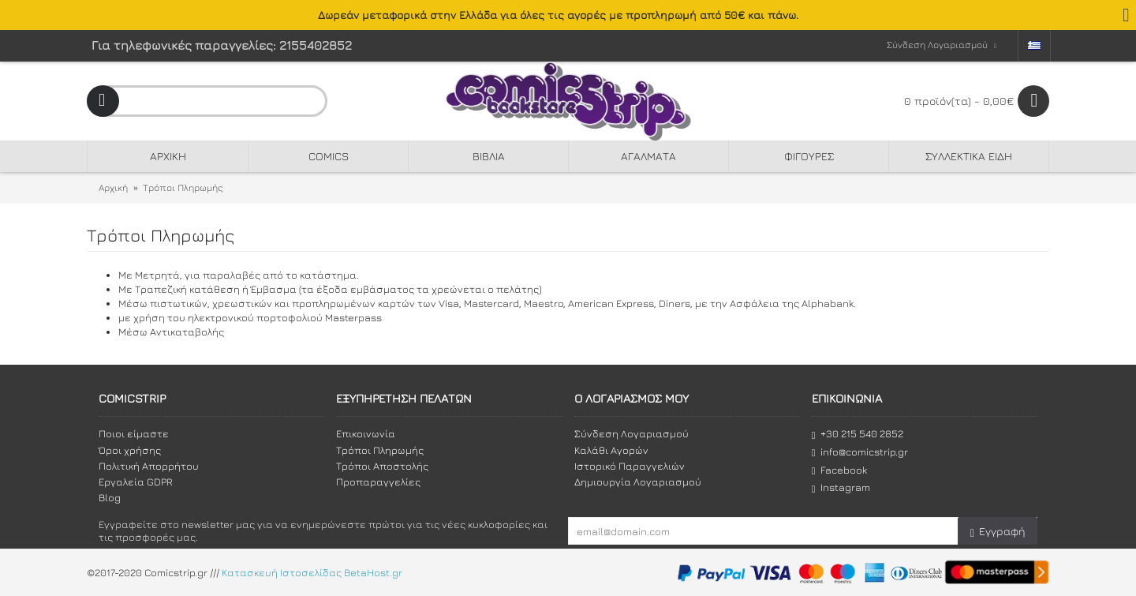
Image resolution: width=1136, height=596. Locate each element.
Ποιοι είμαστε (134, 433)
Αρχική (113, 187)
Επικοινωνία (365, 433)
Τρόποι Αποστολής (382, 465)
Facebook (839, 470)
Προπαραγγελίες (378, 481)
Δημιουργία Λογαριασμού (637, 481)
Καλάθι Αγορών (611, 450)
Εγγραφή (998, 531)
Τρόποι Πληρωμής (183, 187)
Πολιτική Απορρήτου (149, 465)
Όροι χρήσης (130, 450)
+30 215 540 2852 (857, 433)
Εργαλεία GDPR (136, 481)
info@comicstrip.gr (860, 452)
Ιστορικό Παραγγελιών (629, 465)
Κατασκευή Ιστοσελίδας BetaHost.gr (312, 572)
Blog (110, 497)
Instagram (841, 487)
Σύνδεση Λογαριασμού (631, 433)
